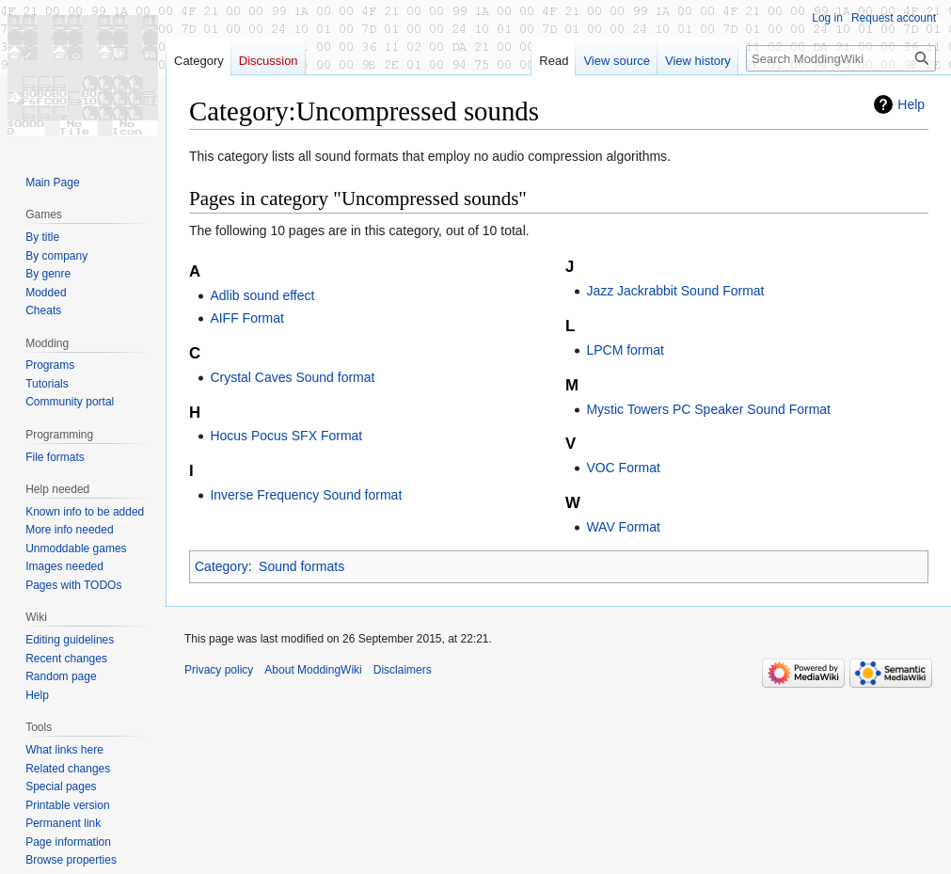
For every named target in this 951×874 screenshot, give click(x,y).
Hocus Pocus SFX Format (286, 435)
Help (911, 104)
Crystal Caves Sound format (292, 377)
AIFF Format (247, 318)
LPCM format (624, 350)
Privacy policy (218, 669)
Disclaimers (402, 669)
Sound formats (301, 566)
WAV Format (623, 526)
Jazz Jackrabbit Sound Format (675, 290)
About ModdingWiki (312, 669)
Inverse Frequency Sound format (306, 494)
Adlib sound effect (262, 295)
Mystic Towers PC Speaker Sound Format (708, 409)
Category (221, 566)
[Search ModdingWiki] (841, 58)
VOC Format (623, 467)
